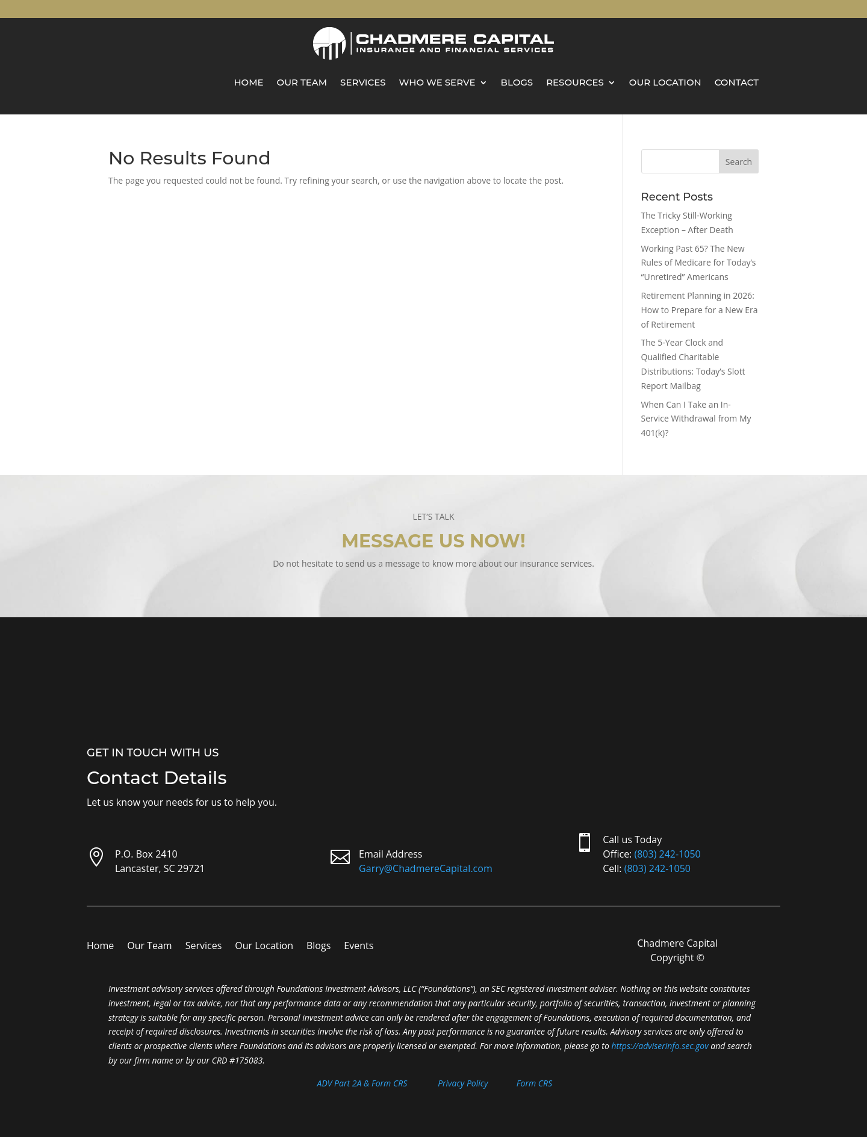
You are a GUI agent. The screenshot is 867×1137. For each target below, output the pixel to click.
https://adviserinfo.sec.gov (660, 1045)
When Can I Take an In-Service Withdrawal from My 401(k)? (696, 419)
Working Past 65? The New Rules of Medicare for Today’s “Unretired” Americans (698, 263)
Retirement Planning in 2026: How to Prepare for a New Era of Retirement (699, 310)
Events (358, 946)
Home (248, 82)
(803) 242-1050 (667, 854)
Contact (737, 82)
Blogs (517, 82)
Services (362, 82)
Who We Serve (437, 82)
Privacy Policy (463, 1083)
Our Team (302, 82)
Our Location (665, 82)
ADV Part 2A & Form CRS (362, 1083)
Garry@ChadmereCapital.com (426, 868)
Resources (575, 82)
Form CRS (534, 1083)
